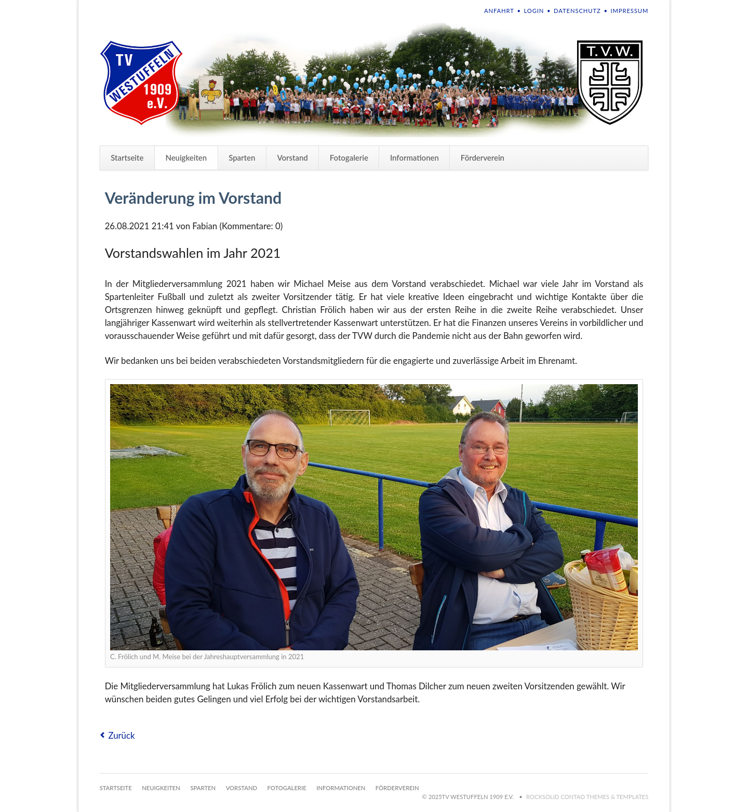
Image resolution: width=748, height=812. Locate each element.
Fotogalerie (349, 157)
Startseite (127, 157)
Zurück (121, 735)
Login (534, 10)
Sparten (242, 157)
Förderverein (482, 157)
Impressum (629, 10)
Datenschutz (577, 10)
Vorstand (292, 157)
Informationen (414, 157)
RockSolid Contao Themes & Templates (587, 796)
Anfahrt (499, 10)
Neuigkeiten (186, 157)
